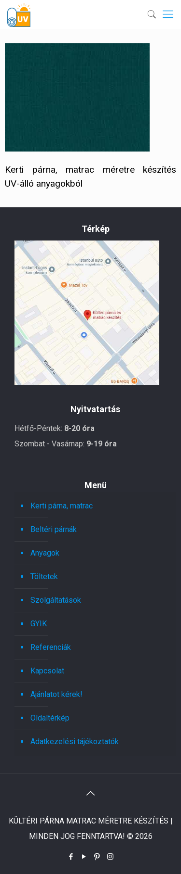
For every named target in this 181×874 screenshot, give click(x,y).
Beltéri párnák (53, 529)
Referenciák (50, 647)
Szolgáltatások (55, 600)
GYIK (38, 623)
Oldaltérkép (50, 717)
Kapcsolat (47, 670)
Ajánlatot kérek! (56, 694)
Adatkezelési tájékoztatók (74, 741)
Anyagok (44, 552)
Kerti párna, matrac (61, 505)
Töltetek (44, 576)
